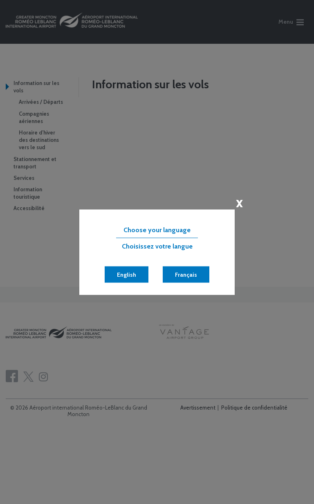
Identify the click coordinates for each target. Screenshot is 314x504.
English (126, 274)
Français (186, 274)
